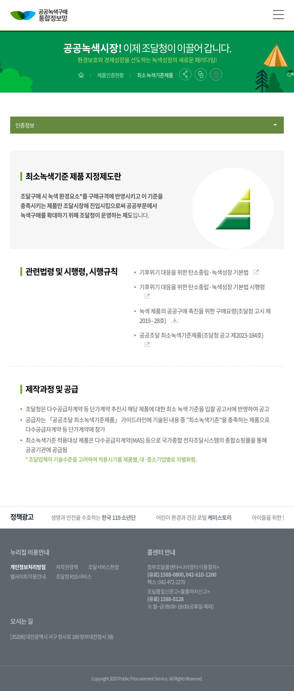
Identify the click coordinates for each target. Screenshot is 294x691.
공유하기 (185, 74)
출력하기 (216, 74)
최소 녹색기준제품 (155, 75)
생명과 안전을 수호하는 (93, 517)
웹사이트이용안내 (28, 576)
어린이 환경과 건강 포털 (193, 517)
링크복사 (201, 74)
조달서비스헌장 (103, 567)
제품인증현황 (110, 75)
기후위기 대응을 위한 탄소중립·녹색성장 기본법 (199, 272)
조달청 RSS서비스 (73, 576)
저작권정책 (67, 567)
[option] (93, 517)
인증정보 (24, 125)
